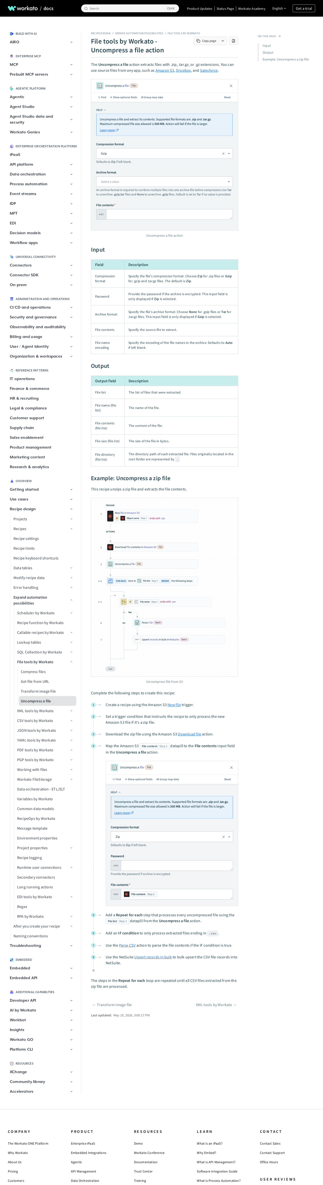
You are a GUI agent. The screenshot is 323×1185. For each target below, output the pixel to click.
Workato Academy (252, 8)
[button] (71, 42)
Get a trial (304, 8)
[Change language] (279, 8)
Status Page (225, 8)
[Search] (130, 8)
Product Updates (199, 8)
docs (49, 8)
